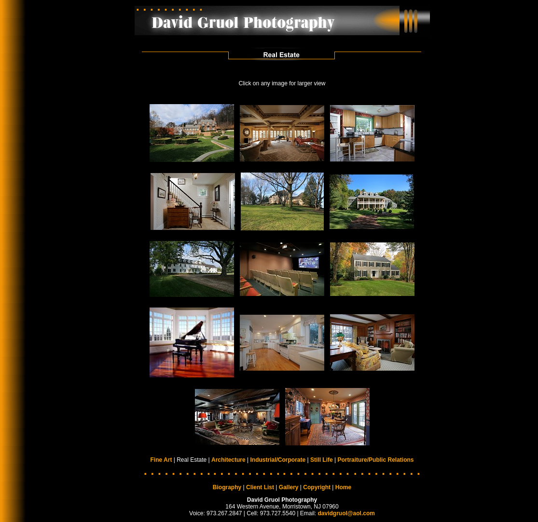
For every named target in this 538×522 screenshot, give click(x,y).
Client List (260, 487)
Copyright (317, 487)
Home (343, 487)
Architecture (228, 459)
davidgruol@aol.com (346, 513)
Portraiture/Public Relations (375, 459)
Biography (227, 487)
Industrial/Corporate (277, 459)
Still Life (321, 459)
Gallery (289, 487)
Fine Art (161, 459)
